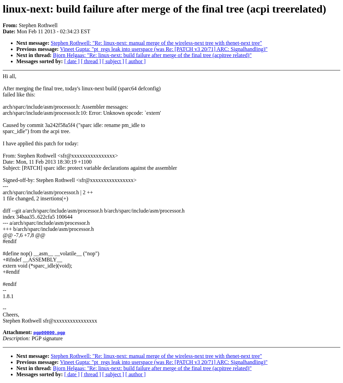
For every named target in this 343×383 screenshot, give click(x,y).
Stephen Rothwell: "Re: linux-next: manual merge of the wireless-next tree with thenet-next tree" (156, 43)
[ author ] (135, 61)
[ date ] (72, 61)
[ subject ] (113, 61)
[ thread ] (91, 61)
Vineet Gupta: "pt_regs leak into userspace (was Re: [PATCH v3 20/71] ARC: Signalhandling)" (164, 49)
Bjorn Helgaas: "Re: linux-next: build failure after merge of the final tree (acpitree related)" (152, 55)
